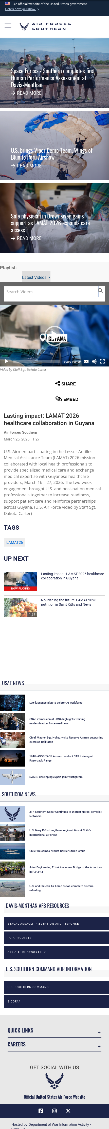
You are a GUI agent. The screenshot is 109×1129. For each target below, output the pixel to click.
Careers (17, 1044)
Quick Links (20, 1030)
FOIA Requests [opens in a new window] (20, 938)
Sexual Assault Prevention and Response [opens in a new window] (43, 923)
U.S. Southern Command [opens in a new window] (28, 987)
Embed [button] (66, 399)
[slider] (36, 361)
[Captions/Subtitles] (86, 361)
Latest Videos (34, 277)
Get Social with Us (54, 1067)
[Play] (6, 361)
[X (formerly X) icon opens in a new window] (68, 1111)
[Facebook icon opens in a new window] (41, 1111)
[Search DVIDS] (51, 291)
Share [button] (65, 383)
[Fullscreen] (102, 361)
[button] (23, 9)
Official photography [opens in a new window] (27, 952)
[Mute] (94, 361)
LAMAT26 (14, 542)
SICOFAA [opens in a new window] (14, 1001)
